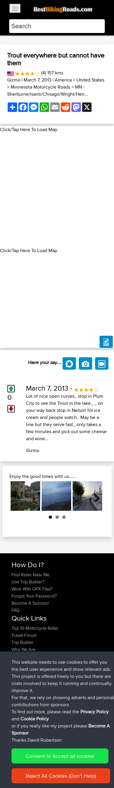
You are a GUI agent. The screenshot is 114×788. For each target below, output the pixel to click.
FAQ (15, 610)
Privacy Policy (94, 732)
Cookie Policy (34, 739)
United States (90, 79)
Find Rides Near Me (30, 575)
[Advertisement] (57, 190)
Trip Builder (22, 642)
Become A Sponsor (30, 603)
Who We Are (23, 649)
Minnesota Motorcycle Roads (40, 87)
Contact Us (22, 656)
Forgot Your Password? (34, 596)
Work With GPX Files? (32, 589)
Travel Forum (24, 635)
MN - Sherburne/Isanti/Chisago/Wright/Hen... (47, 90)
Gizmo (13, 79)
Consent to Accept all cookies (60, 777)
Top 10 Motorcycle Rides (35, 628)
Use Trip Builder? (28, 582)
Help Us (19, 663)
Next (94, 496)
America (63, 79)
